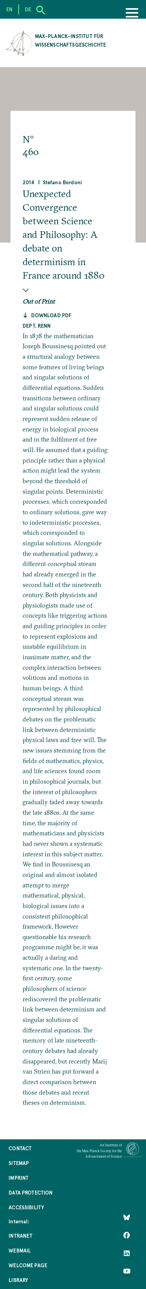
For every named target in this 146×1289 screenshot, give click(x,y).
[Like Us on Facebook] (126, 1235)
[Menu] (132, 13)
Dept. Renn (37, 325)
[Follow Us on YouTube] (126, 1271)
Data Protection (31, 1192)
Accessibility (26, 1207)
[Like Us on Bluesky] (126, 1217)
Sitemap (19, 1163)
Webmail (20, 1250)
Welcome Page (28, 1265)
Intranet (20, 1235)
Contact (20, 1148)
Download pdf (51, 315)
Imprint (18, 1177)
